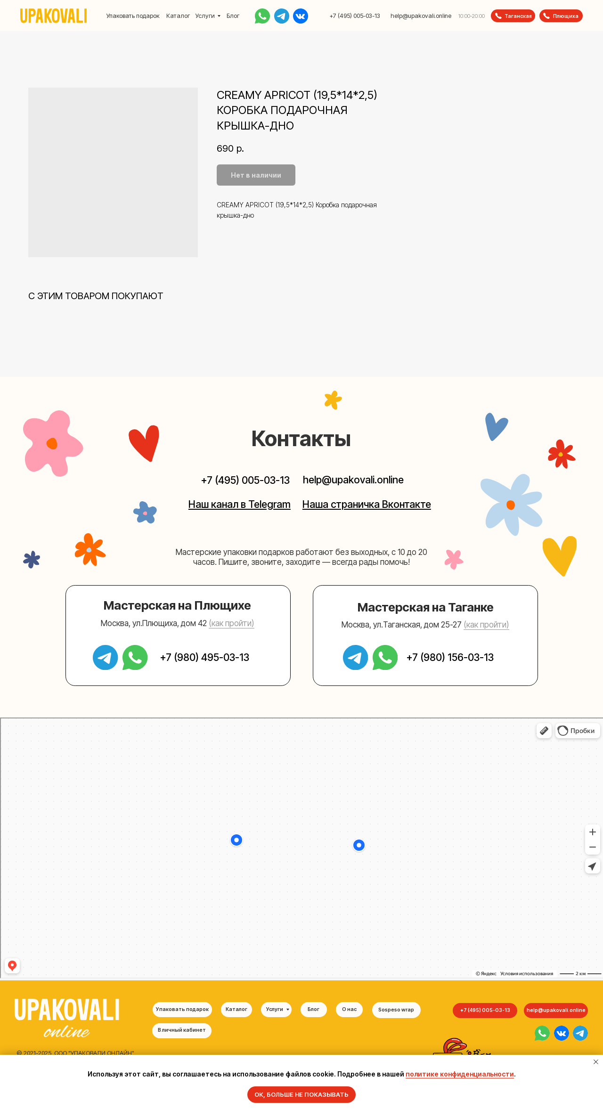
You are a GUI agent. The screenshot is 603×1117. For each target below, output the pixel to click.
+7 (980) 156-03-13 (450, 657)
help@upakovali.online (421, 15)
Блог (233, 15)
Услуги (205, 15)
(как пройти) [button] (231, 623)
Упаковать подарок (132, 15)
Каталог (178, 15)
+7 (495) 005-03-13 (354, 15)
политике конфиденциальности (460, 1074)
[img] (542, 1033)
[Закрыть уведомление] (596, 1062)
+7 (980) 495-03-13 (204, 657)
